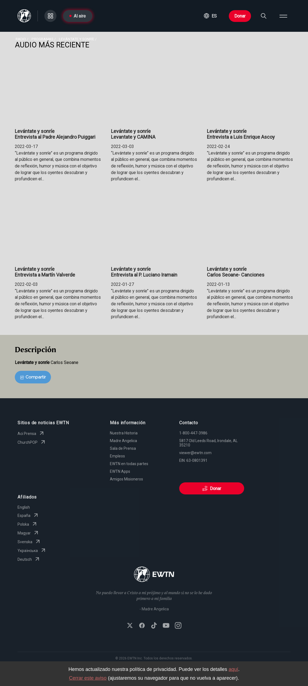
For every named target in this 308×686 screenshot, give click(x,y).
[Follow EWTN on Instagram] (178, 626)
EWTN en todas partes (129, 464)
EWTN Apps (120, 471)
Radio (21, 39)
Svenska (29, 542)
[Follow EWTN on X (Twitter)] (130, 626)
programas (42, 39)
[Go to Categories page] (50, 16)
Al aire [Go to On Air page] (77, 16)
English (24, 507)
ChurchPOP (32, 442)
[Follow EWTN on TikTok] (154, 626)
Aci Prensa (31, 433)
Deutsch (29, 559)
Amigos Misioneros (126, 479)
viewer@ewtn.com (195, 453)
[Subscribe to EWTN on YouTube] (166, 626)
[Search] (264, 16)
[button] (210, 16)
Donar (240, 16)
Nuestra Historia (124, 433)
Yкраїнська (32, 550)
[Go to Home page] (154, 575)
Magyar (28, 533)
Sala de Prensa (123, 448)
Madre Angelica (123, 441)
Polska (28, 524)
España (28, 515)
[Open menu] (283, 16)
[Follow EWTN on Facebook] (142, 626)
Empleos (117, 456)
